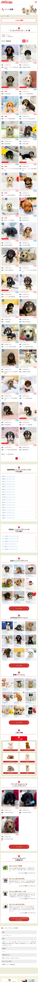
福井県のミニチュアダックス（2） (8, 502)
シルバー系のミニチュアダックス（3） (9, 543)
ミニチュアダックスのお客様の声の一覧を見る (19, 919)
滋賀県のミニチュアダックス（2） (8, 504)
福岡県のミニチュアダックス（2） (8, 494)
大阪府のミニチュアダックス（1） (8, 510)
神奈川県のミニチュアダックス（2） (9, 497)
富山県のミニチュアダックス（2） (8, 499)
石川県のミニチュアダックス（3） (8, 491)
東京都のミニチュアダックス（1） (8, 515)
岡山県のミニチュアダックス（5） (8, 484)
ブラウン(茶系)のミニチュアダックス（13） (10, 538)
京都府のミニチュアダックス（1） (8, 517)
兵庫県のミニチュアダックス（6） (8, 481)
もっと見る (19, 608)
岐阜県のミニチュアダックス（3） (8, 489)
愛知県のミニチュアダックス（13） (9, 476)
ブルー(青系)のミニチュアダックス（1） (9, 546)
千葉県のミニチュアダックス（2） (8, 507)
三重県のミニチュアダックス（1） (8, 512)
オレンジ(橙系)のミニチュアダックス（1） (10, 549)
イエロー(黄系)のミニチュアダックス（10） (10, 541)
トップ (2, 16)
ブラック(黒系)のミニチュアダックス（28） (10, 536)
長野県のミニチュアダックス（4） (8, 486)
